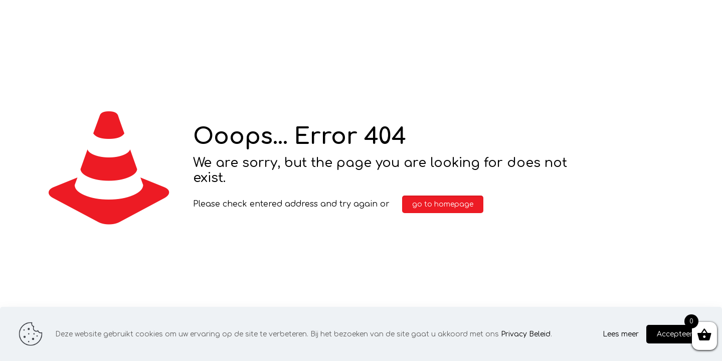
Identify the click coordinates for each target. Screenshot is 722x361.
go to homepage (442, 204)
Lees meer (621, 334)
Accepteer (675, 334)
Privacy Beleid (526, 334)
